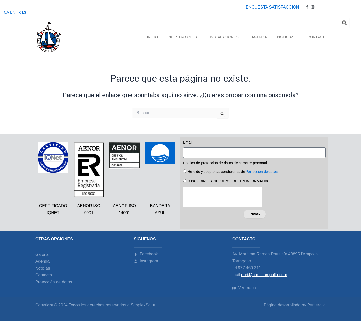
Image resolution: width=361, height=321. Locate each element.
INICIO (152, 37)
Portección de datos (262, 171)
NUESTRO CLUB (183, 37)
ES (24, 12)
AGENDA (259, 37)
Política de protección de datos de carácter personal (225, 163)
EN (12, 12)
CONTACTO (317, 37)
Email (187, 142)
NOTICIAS (287, 37)
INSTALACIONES (225, 37)
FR (18, 12)
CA (6, 12)
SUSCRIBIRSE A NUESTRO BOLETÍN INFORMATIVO (229, 181)
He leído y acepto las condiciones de (233, 171)
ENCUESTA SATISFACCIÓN (272, 7)
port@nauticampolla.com (264, 275)
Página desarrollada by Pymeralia (295, 305)
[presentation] (222, 197)
